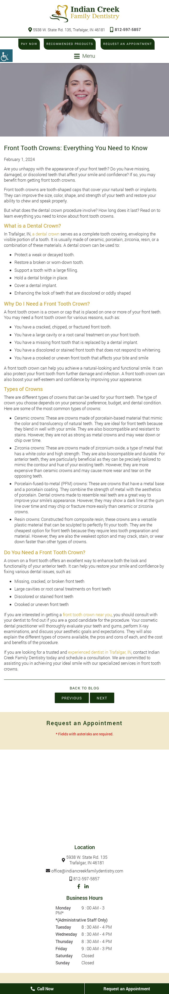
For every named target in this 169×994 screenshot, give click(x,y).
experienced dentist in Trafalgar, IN (99, 652)
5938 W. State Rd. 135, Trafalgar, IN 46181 (66, 29)
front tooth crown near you (87, 614)
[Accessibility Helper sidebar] (6, 55)
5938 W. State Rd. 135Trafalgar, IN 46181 (86, 860)
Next (102, 697)
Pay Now (28, 44)
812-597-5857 (125, 29)
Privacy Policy (89, 981)
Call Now (42, 988)
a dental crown (45, 234)
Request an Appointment (128, 44)
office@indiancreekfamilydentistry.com (87, 870)
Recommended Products (69, 44)
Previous (72, 697)
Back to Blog (85, 688)
